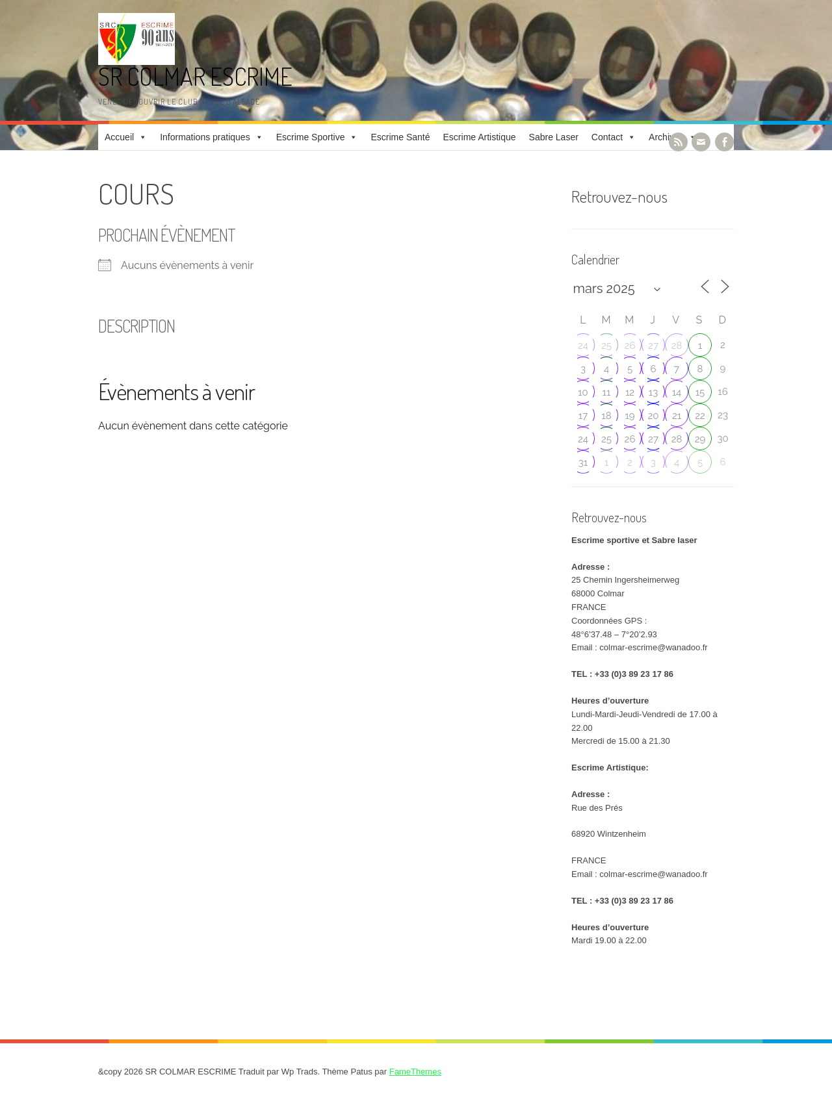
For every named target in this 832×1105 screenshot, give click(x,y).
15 (700, 392)
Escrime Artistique (479, 137)
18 (606, 416)
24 (583, 345)
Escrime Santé (400, 137)
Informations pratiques (205, 137)
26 (630, 345)
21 (676, 416)
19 (629, 416)
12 (629, 392)
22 (700, 416)
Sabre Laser (553, 137)
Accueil (119, 137)
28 (676, 345)
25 (606, 345)
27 (653, 345)
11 (607, 392)
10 (583, 392)
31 (583, 462)
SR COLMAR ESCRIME (195, 76)
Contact (607, 137)
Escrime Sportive (310, 137)
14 (677, 392)
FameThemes (415, 1071)
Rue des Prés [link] (597, 808)
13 (653, 392)
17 (583, 416)
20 (653, 416)
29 (700, 439)
